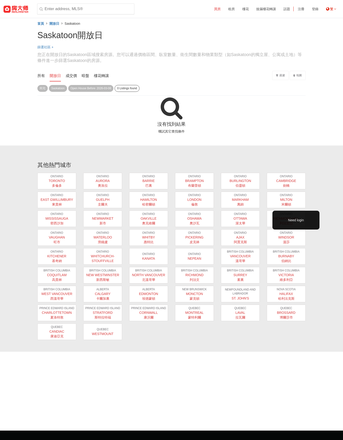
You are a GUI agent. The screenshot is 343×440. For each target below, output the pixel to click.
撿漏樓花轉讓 (266, 9)
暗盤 (85, 76)
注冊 (301, 9)
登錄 (315, 9)
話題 (286, 9)
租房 (231, 9)
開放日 (54, 23)
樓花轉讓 (101, 76)
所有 (41, 76)
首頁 (40, 23)
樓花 (245, 9)
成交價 (71, 76)
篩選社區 (45, 47)
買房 (217, 9)
